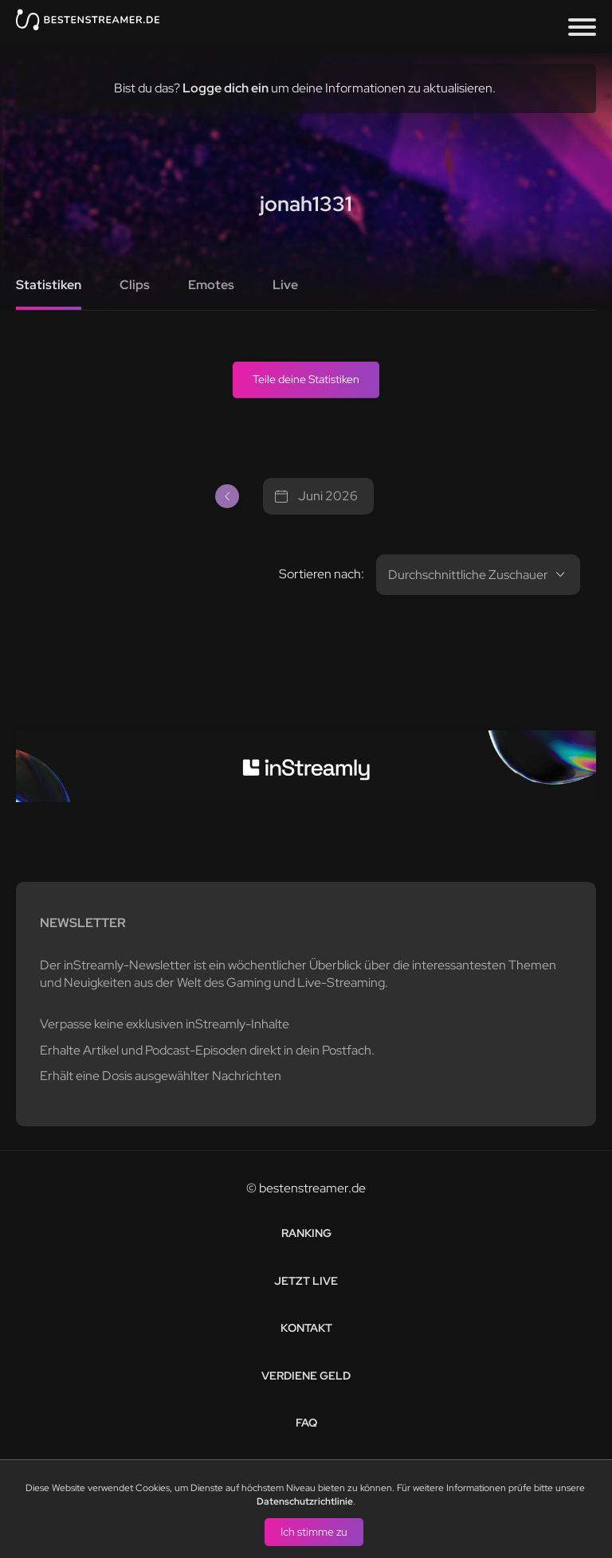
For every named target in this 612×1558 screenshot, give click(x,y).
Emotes (211, 284)
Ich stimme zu (313, 1531)
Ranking (306, 1233)
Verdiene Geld (306, 1375)
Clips (135, 284)
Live (285, 284)
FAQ (306, 1422)
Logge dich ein (225, 88)
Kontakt (306, 1328)
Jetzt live (306, 1281)
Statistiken (48, 284)
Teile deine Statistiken (306, 379)
